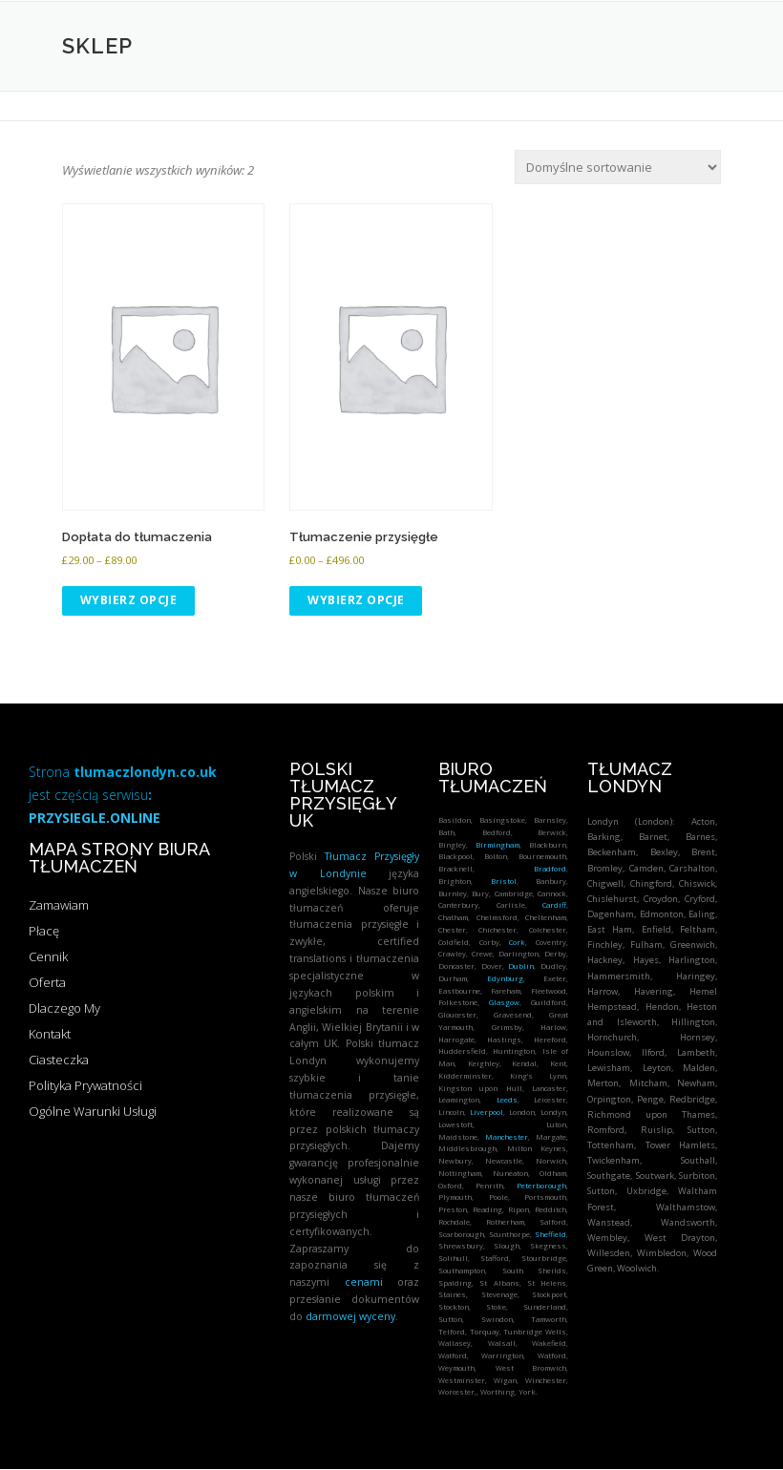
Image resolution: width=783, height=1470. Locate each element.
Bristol (504, 881)
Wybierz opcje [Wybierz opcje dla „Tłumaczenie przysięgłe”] (356, 600)
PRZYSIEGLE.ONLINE (94, 817)
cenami (364, 1282)
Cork (517, 942)
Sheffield (550, 1234)
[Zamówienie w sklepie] (618, 167)
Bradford (550, 868)
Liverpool (486, 1112)
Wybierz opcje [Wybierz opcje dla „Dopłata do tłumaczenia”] (129, 600)
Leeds (507, 1099)
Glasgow (504, 1002)
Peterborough (541, 1185)
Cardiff (554, 905)
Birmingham (497, 845)
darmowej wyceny (350, 1316)
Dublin (521, 966)
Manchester (506, 1137)
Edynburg (505, 978)
